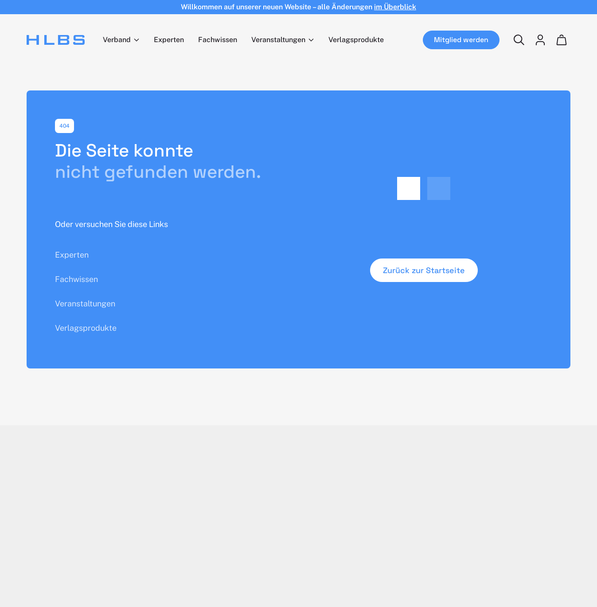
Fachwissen (217, 39)
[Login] (540, 40)
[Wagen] (561, 40)
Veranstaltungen (278, 39)
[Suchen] (519, 40)
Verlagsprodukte (356, 39)
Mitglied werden (461, 39)
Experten (169, 39)
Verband (117, 39)
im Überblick (395, 7)
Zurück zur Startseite (424, 270)
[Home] (56, 40)
